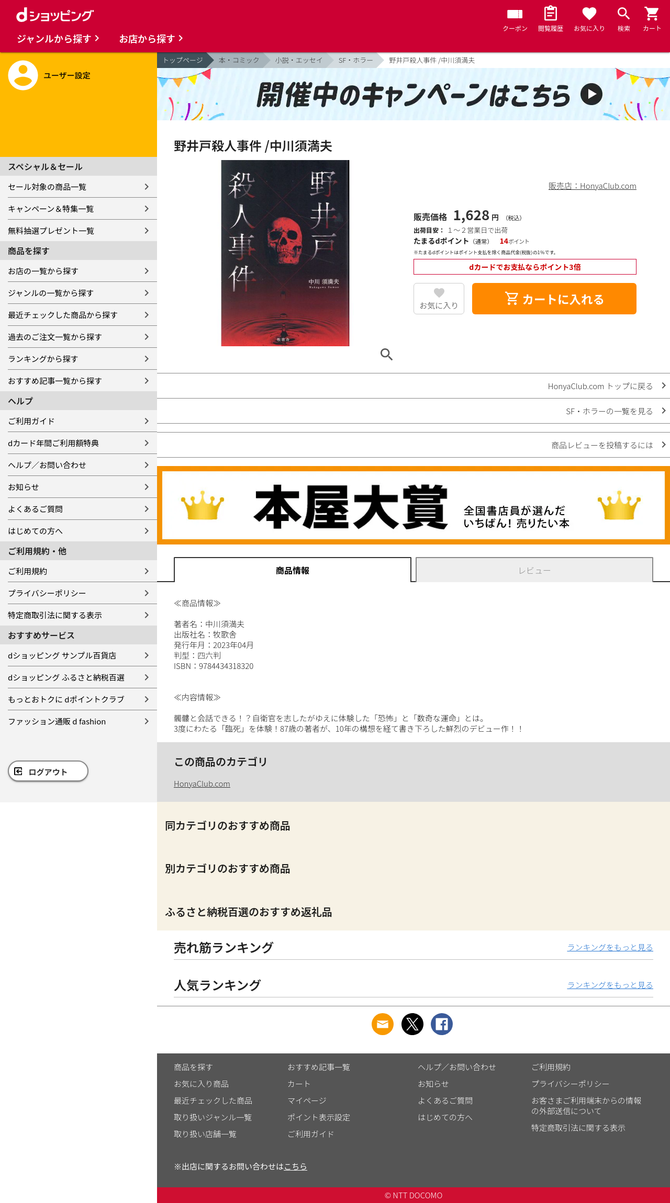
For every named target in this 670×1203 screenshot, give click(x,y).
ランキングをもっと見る (610, 946)
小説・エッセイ (299, 60)
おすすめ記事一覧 (318, 1066)
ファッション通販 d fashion (57, 721)
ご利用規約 (27, 570)
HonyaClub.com (202, 783)
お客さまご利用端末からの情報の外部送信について (586, 1105)
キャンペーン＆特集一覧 (51, 208)
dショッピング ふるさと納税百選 (66, 677)
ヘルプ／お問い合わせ (47, 464)
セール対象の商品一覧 (47, 186)
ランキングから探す (43, 358)
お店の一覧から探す (43, 270)
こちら (295, 1166)
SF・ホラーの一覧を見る (609, 411)
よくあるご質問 (35, 508)
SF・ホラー (356, 60)
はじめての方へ (35, 530)
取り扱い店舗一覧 (205, 1133)
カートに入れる (554, 298)
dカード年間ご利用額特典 (53, 442)
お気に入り (439, 305)
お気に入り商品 (201, 1083)
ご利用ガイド (31, 420)
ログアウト (48, 771)
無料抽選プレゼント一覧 (51, 230)
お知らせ (23, 486)
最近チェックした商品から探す (63, 314)
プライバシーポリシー (47, 592)
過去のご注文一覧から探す (55, 336)
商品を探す (193, 1066)
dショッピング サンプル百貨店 (62, 655)
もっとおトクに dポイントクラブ (66, 699)
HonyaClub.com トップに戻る (600, 386)
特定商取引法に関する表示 (55, 614)
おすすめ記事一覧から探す (55, 380)
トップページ (182, 60)
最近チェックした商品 (213, 1100)
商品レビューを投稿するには (602, 445)
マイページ (307, 1100)
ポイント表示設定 (318, 1116)
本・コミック (239, 60)
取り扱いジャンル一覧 (213, 1116)
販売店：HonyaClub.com (592, 185)
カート (299, 1083)
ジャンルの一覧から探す (51, 292)
